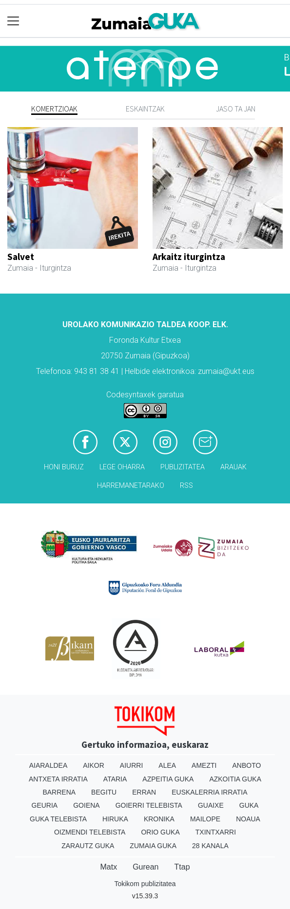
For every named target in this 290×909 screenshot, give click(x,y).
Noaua (248, 819)
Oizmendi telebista (90, 832)
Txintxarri (215, 832)
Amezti (204, 765)
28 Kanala (210, 846)
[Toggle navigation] (13, 21)
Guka (249, 805)
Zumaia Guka (153, 846)
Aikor (93, 765)
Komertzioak (54, 108)
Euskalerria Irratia (209, 792)
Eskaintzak (145, 108)
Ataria (115, 779)
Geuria (45, 805)
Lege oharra (122, 467)
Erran (144, 792)
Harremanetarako (130, 486)
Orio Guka (160, 832)
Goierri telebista (149, 805)
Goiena (86, 805)
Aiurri (131, 765)
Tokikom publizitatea (144, 884)
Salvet (20, 256)
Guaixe (211, 805)
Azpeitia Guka (167, 779)
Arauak (233, 467)
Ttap (182, 867)
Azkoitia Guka (235, 779)
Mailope (205, 819)
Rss (186, 486)
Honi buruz (64, 467)
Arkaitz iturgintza (189, 256)
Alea (167, 765)
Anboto (246, 765)
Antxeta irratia (58, 779)
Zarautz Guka (87, 846)
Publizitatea (182, 467)
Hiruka (115, 819)
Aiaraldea (48, 765)
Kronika (159, 819)
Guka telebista (58, 819)
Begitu (103, 792)
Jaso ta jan (235, 108)
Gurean (145, 867)
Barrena (59, 792)
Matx (108, 867)
